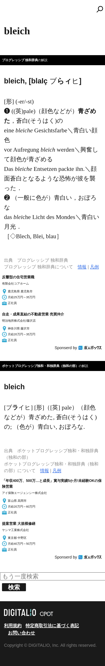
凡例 (94, 266)
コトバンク (54, 9)
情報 (82, 266)
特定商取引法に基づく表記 (52, 625)
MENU (10, 11)
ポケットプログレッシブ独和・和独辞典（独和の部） (40, 366)
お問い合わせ (21, 632)
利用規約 (13, 625)
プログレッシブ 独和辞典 (20, 60)
